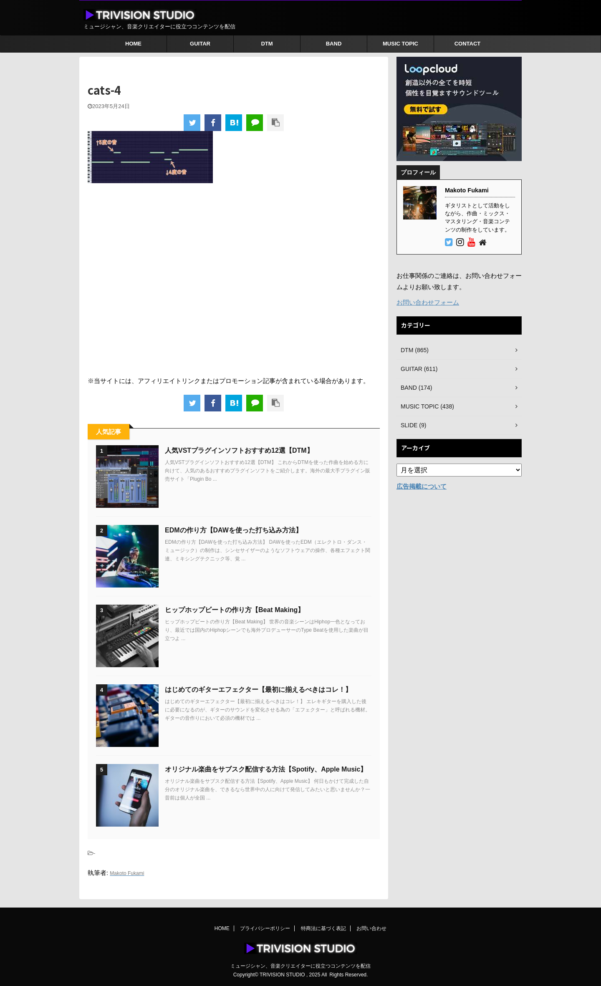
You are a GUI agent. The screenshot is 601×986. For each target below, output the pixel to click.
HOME (133, 43)
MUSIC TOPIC (400, 43)
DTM (267, 43)
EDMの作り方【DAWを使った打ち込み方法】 (233, 530)
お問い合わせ (371, 928)
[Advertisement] (234, 279)
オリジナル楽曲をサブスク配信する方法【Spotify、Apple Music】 (266, 769)
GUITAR (200, 43)
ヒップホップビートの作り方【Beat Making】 (234, 609)
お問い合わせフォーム (427, 302)
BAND (334, 43)
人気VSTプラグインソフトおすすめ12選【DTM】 (239, 450)
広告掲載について (421, 486)
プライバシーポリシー (265, 928)
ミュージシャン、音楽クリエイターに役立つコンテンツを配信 (300, 966)
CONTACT (468, 43)
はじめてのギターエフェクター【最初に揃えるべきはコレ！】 (258, 689)
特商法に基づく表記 (323, 928)
